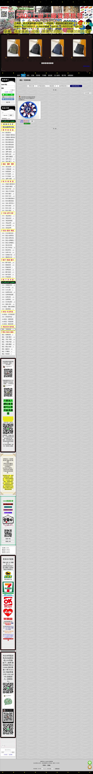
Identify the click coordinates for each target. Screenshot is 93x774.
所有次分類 (31, 86)
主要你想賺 (7, 512)
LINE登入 (6, 754)
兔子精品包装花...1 (41, 86)
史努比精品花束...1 (76, 86)
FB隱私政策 (57, 768)
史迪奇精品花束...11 (63, 86)
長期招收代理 (8, 507)
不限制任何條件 (8, 510)
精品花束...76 (53, 86)
